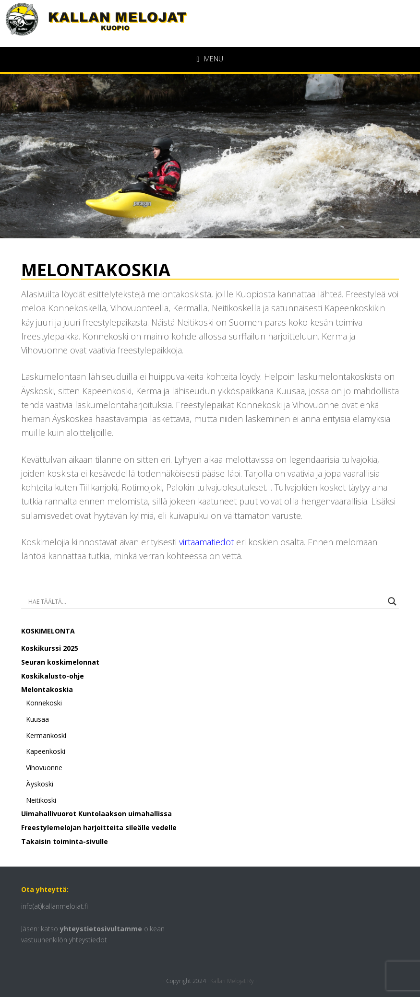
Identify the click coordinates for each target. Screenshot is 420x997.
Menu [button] (213, 58)
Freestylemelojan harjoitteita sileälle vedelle (99, 827)
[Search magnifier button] (392, 601)
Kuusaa (37, 719)
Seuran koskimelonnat (60, 662)
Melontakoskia (47, 689)
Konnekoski (44, 702)
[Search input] (60, 601)
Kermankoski (46, 735)
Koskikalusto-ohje (52, 675)
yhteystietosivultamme (101, 928)
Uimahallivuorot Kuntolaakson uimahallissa (96, 813)
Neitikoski (41, 800)
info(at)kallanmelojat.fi (54, 906)
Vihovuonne (44, 767)
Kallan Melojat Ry (232, 981)
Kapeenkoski (45, 751)
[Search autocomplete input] (206, 601)
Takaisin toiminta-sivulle (64, 841)
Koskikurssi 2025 (49, 648)
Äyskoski (39, 783)
